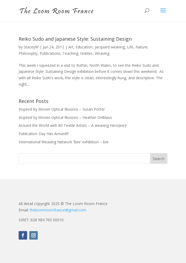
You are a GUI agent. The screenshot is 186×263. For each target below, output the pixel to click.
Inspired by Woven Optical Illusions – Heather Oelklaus (65, 117)
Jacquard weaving (110, 46)
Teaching (70, 53)
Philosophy (28, 53)
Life (130, 46)
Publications (50, 53)
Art (70, 46)
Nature (141, 46)
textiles (86, 53)
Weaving (102, 53)
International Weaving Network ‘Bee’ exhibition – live (64, 141)
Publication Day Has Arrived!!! (44, 133)
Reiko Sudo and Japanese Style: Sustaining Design (75, 39)
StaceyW (31, 46)
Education (84, 46)
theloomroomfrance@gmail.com (58, 209)
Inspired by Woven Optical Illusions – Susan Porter (62, 109)
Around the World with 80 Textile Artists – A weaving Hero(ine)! (73, 125)
